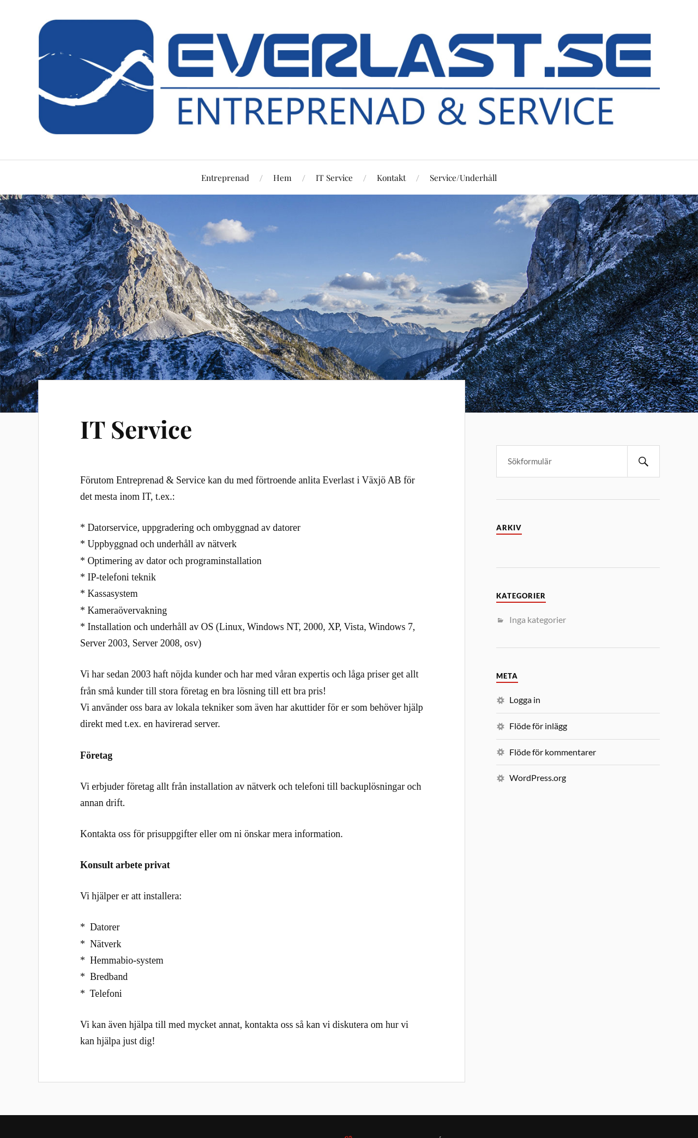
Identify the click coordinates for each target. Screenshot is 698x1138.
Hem (282, 177)
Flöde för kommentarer (552, 752)
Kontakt (391, 177)
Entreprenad (225, 177)
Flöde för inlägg (538, 726)
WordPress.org (537, 777)
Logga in (524, 699)
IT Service (334, 177)
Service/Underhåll (463, 177)
